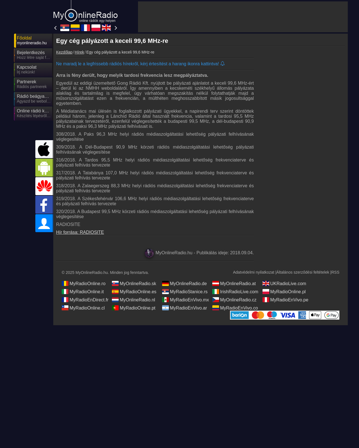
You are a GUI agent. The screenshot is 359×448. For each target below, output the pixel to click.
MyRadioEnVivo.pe (286, 299)
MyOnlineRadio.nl (133, 299)
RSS (335, 272)
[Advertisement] (243, 16)
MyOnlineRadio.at (234, 283)
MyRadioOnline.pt (133, 307)
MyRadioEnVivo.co (235, 307)
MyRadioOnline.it (83, 291)
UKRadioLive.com (284, 283)
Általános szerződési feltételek (302, 272)
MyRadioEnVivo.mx (185, 299)
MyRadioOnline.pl (284, 291)
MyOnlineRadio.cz (234, 299)
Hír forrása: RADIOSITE (80, 232)
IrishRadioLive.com (235, 291)
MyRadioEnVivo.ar (184, 307)
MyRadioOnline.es (134, 291)
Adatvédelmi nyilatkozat (253, 272)
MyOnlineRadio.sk (134, 283)
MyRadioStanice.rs (185, 291)
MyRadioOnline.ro (83, 283)
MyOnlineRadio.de (184, 283)
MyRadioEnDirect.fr (85, 299)
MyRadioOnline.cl (83, 307)
